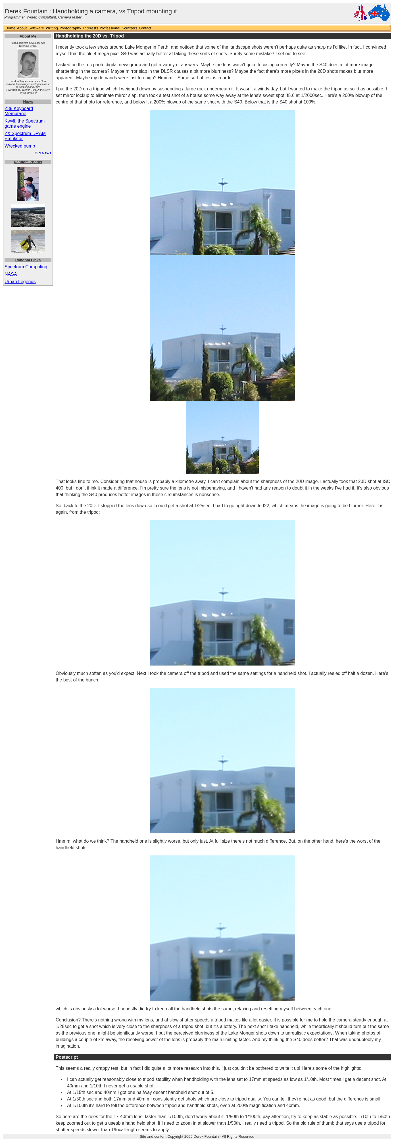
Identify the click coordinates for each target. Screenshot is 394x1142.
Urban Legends (20, 281)
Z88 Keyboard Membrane (19, 111)
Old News (43, 153)
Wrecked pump (20, 146)
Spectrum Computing (26, 266)
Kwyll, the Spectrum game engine (25, 123)
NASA (11, 274)
